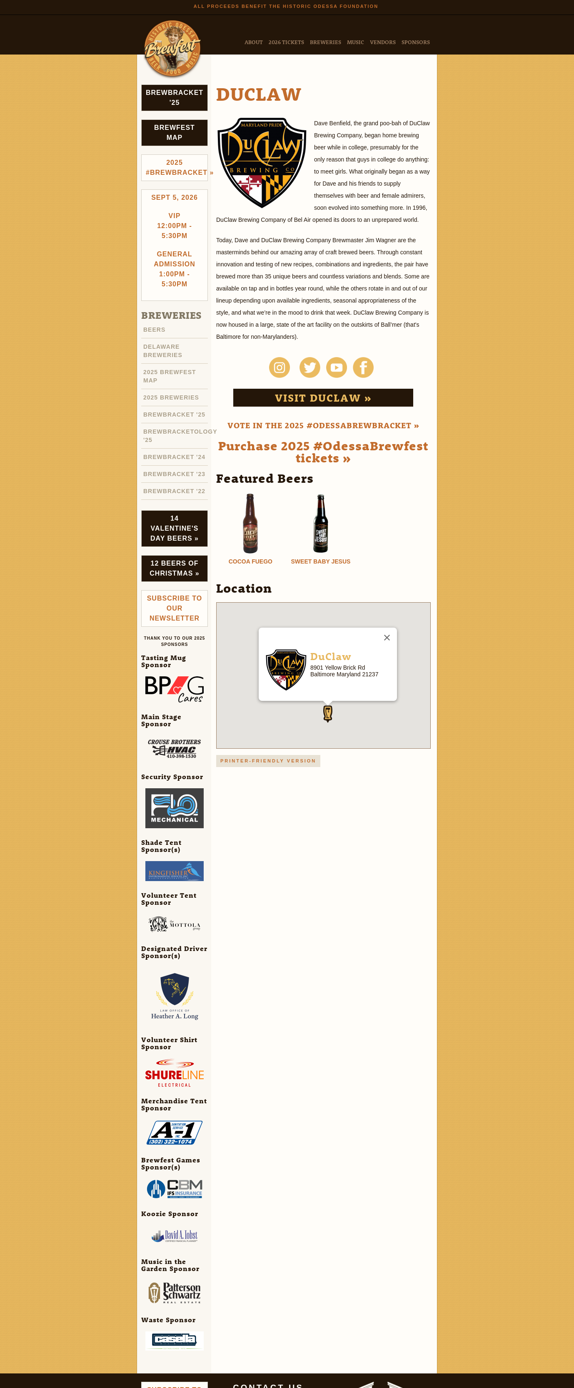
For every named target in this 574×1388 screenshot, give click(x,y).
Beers (154, 329)
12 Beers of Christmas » (174, 568)
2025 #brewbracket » (177, 167)
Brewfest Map (174, 132)
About (254, 41)
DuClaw (331, 656)
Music (355, 41)
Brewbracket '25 (174, 97)
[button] (327, 714)
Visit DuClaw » (323, 398)
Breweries (325, 41)
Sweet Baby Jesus (321, 561)
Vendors (383, 41)
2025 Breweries (171, 397)
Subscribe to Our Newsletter (174, 608)
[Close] (387, 638)
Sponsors (416, 41)
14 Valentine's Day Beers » (174, 528)
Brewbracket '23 (174, 474)
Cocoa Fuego (250, 561)
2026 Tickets (286, 41)
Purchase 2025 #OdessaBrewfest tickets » (323, 451)
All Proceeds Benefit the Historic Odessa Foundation (286, 6)
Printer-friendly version (268, 760)
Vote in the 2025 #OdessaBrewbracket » (323, 425)
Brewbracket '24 (174, 457)
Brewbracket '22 (174, 491)
